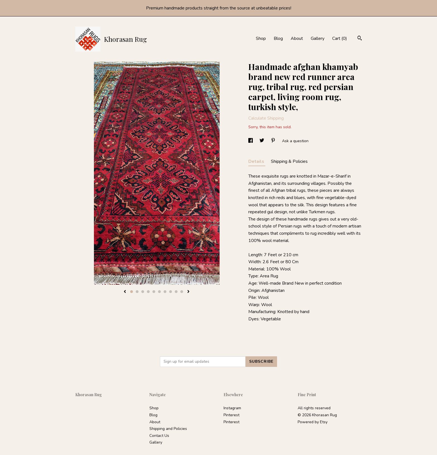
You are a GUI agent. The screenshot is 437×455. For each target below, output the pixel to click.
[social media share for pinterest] (273, 141)
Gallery (317, 38)
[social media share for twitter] (262, 141)
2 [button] (137, 291)
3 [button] (142, 291)
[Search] (360, 39)
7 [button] (165, 291)
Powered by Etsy (312, 422)
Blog (278, 38)
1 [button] (131, 291)
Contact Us (159, 435)
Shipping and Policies (168, 428)
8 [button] (170, 291)
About (297, 38)
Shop (261, 38)
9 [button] (176, 291)
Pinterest (231, 415)
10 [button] (181, 291)
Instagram (232, 408)
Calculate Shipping (266, 118)
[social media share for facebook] (251, 141)
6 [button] (159, 291)
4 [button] (148, 291)
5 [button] (153, 291)
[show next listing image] (188, 292)
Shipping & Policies (289, 161)
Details (256, 161)
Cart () (339, 38)
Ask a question (295, 141)
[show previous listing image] (124, 292)
